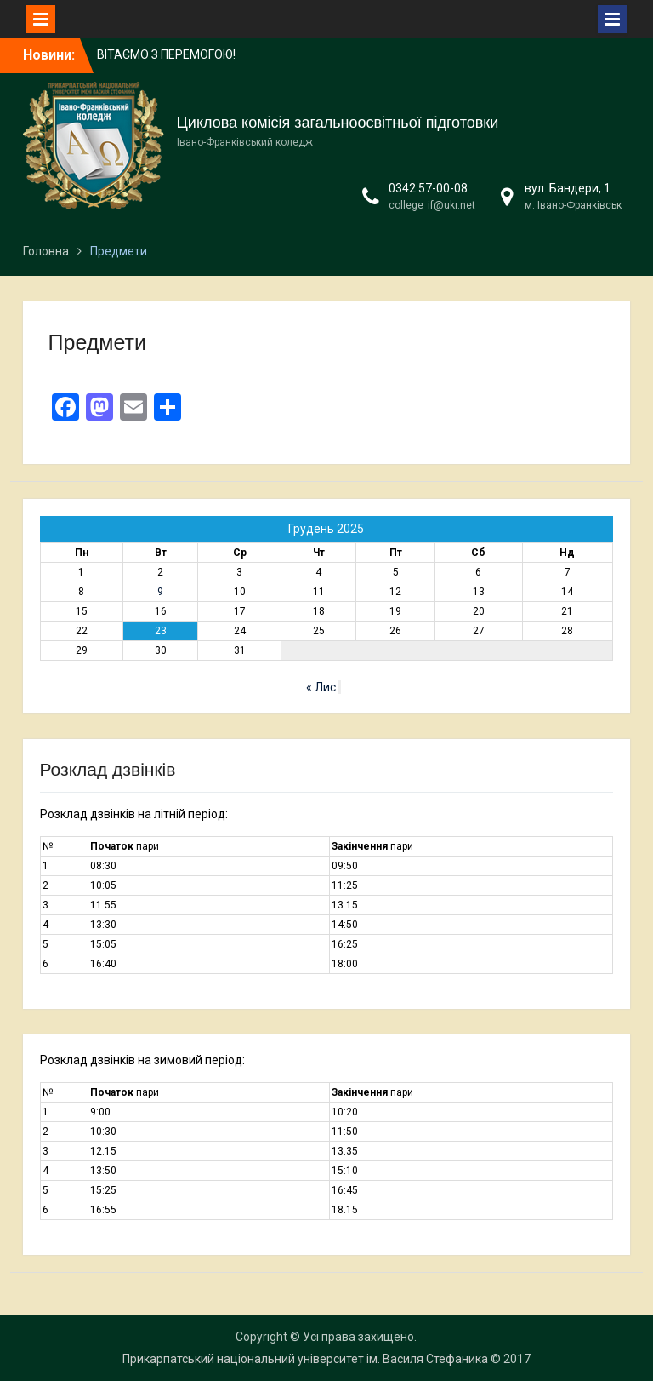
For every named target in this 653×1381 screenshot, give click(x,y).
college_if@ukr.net (432, 205)
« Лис (321, 687)
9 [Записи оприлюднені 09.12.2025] (160, 592)
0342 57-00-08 (428, 188)
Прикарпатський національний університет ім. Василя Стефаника (305, 1359)
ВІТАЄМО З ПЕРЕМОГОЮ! (166, 54)
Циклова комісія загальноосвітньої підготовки (338, 122)
